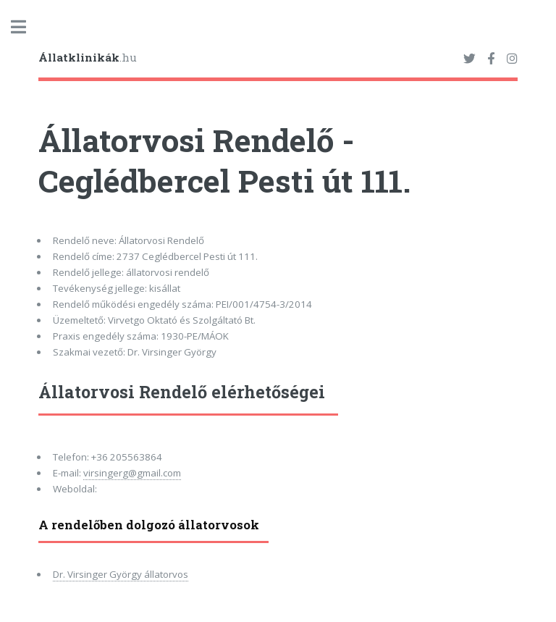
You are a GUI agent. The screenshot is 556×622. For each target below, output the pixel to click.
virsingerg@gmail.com (132, 472)
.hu (87, 57)
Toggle (26, 27)
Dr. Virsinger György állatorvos (120, 574)
